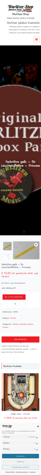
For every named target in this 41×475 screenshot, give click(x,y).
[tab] (20, 339)
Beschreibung (20, 339)
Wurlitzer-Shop (20, 14)
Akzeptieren (20, 460)
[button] (38, 430)
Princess (13, 318)
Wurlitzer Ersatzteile (19, 324)
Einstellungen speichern (20, 471)
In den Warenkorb (13, 297)
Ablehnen (20, 465)
